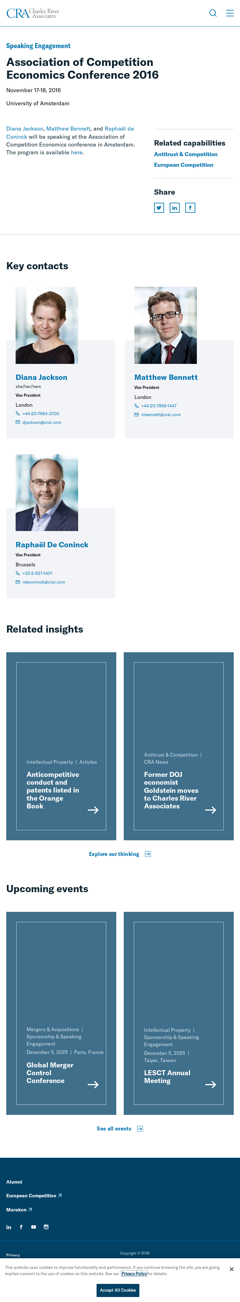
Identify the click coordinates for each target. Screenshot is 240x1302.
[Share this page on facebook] (190, 208)
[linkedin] (8, 1227)
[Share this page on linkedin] (175, 208)
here (76, 152)
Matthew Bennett (68, 128)
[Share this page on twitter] (159, 208)
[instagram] (46, 1227)
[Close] (231, 1270)
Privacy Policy (134, 1274)
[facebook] (21, 1227)
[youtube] (33, 1227)
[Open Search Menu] (213, 13)
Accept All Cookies (118, 1291)
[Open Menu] (230, 13)
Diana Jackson (24, 128)
